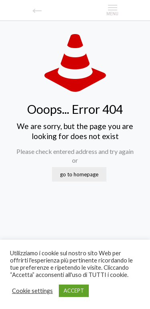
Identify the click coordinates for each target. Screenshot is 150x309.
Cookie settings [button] (32, 290)
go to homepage (79, 174)
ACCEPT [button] (74, 290)
